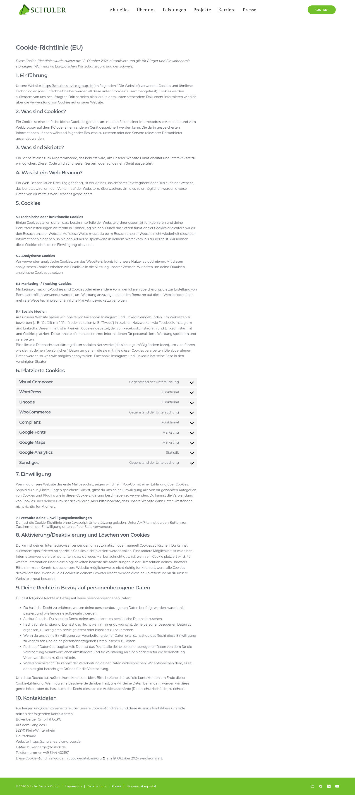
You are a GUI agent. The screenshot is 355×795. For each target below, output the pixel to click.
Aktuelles (119, 14)
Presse (249, 14)
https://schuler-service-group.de (67, 86)
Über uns (146, 14)
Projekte (202, 14)
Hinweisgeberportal (141, 786)
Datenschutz (96, 786)
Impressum (73, 786)
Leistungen (174, 14)
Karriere (226, 14)
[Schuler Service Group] (39, 13)
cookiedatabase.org (86, 759)
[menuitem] (119, 14)
